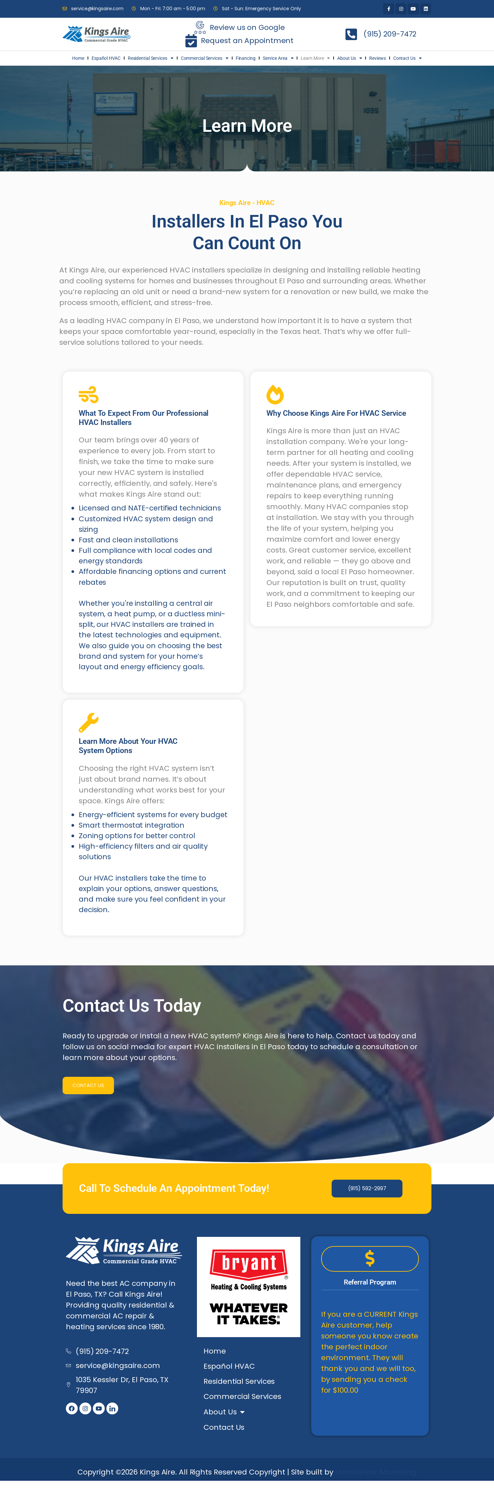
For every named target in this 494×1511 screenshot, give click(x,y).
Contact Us (407, 58)
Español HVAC (106, 58)
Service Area (278, 58)
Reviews (377, 58)
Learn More (315, 58)
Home (78, 58)
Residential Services (151, 58)
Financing (246, 58)
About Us (349, 58)
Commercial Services (205, 58)
